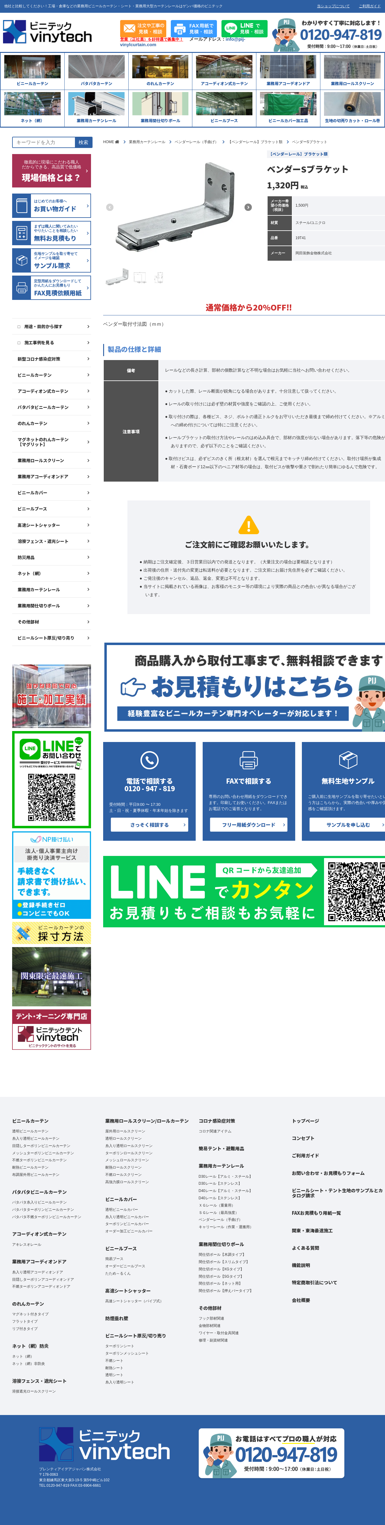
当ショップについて (333, 6)
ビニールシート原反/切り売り (46, 638)
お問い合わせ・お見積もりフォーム (328, 1173)
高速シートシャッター (39, 525)
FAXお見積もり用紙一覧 (316, 1213)
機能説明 (301, 1265)
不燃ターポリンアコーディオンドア (41, 1286)
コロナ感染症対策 (217, 1121)
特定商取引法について (314, 1282)
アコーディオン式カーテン (43, 391)
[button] (248, 207)
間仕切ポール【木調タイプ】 (222, 1254)
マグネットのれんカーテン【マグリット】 (43, 441)
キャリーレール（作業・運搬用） (226, 1227)
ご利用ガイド (370, 6)
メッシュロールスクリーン (127, 1160)
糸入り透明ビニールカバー (127, 1217)
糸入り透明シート (119, 1382)
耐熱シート (114, 1368)
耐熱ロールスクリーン (123, 1167)
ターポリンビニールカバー (127, 1224)
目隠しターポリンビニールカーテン (41, 1146)
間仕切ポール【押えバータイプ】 (226, 1291)
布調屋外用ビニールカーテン (35, 1175)
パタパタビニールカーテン (43, 407)
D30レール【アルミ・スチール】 (226, 1176)
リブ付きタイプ (25, 1329)
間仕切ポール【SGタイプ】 (221, 1276)
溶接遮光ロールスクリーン (34, 1391)
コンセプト (303, 1138)
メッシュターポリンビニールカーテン (43, 1153)
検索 (83, 142)
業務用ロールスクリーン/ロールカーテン (147, 1121)
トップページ (305, 1121)
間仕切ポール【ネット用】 (220, 1283)
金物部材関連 (210, 1326)
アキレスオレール (26, 1244)
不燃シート (114, 1360)
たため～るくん (118, 1273)
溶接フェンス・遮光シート (43, 541)
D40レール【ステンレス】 (220, 1198)
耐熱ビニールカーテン (30, 1167)
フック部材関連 (211, 1318)
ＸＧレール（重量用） (217, 1205)
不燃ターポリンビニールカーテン (39, 1160)
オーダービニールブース (125, 1266)
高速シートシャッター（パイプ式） (134, 1301)
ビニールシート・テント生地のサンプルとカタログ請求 (337, 1193)
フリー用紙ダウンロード (248, 824)
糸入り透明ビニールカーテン (35, 1138)
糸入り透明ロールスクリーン (129, 1146)
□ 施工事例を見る (36, 342)
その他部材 (28, 622)
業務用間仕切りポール (39, 606)
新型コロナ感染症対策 (39, 359)
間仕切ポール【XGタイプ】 (221, 1269)
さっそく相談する (149, 824)
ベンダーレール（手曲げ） (220, 1220)
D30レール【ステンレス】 (220, 1183)
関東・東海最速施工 (312, 1230)
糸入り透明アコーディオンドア (37, 1272)
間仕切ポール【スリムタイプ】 (224, 1262)
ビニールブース (32, 509)
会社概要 (301, 1300)
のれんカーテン (32, 423)
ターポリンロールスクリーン (129, 1153)
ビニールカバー (32, 492)
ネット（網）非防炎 (28, 1364)
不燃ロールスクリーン (123, 1175)
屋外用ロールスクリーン (125, 1131)
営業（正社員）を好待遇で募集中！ (151, 39)
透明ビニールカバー (121, 1209)
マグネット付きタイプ (30, 1314)
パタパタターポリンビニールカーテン (43, 1209)
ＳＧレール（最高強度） (219, 1213)
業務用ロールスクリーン (41, 460)
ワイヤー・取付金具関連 (219, 1333)
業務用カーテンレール (39, 589)
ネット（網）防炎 (30, 1346)
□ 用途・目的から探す (40, 326)
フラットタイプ (25, 1321)
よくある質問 (305, 1248)
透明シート (114, 1375)
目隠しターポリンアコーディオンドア (43, 1279)
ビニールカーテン (35, 375)
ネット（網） (30, 573)
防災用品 (26, 557)
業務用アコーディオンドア (43, 476)
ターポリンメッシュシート (127, 1353)
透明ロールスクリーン (123, 1138)
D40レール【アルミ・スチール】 (226, 1191)
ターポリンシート (119, 1346)
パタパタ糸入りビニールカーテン (39, 1202)
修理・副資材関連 (213, 1340)
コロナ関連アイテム (215, 1131)
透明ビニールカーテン (30, 1131)
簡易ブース (114, 1259)
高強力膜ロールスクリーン (127, 1182)
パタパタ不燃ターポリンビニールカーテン (46, 1217)
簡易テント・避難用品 (221, 1148)
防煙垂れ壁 (116, 1318)
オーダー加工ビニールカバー (129, 1231)
